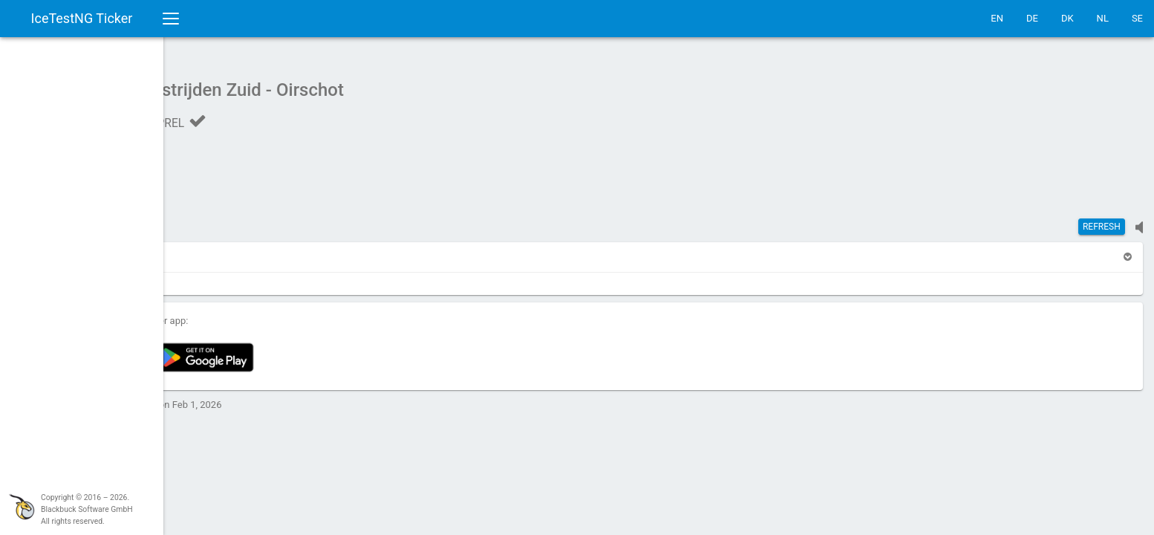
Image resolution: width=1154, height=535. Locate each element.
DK (1067, 18)
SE (1137, 18)
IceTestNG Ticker (82, 18)
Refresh (1102, 219)
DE (1032, 18)
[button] (202, 249)
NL (1103, 18)
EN (997, 18)
